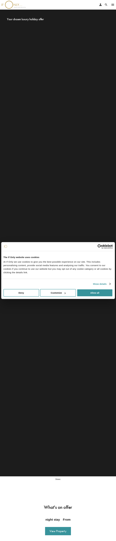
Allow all (94, 293)
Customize (58, 293)
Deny (21, 293)
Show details (100, 284)
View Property (58, 530)
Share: (58, 478)
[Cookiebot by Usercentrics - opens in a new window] (100, 246)
